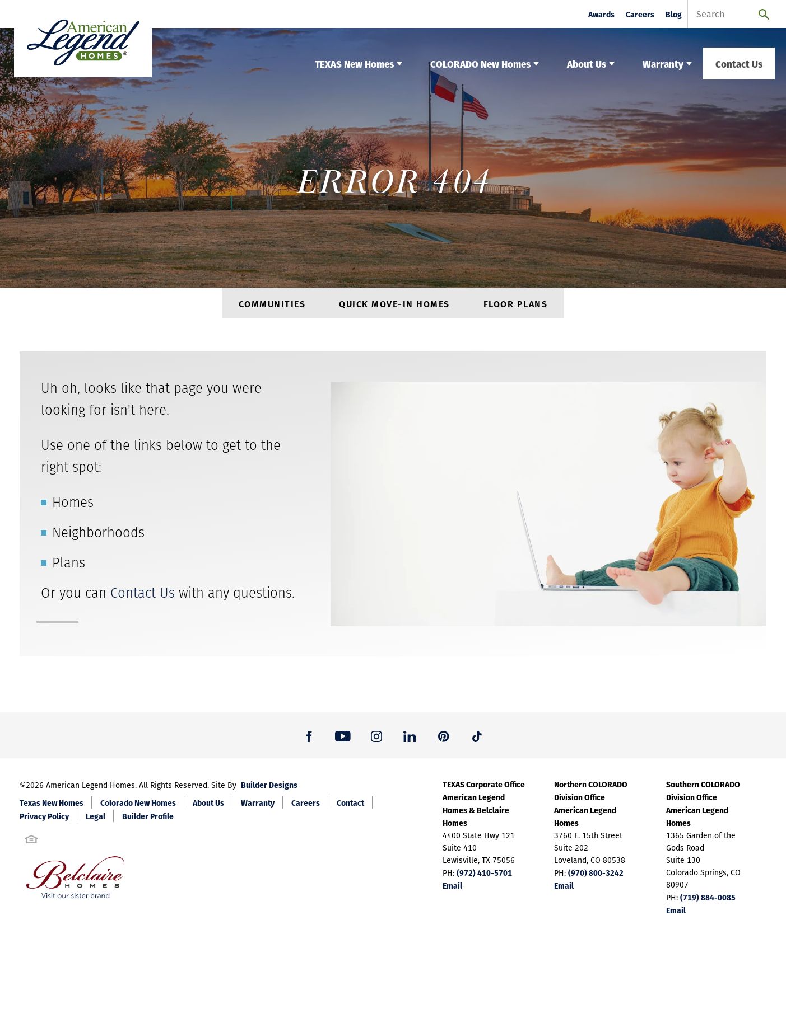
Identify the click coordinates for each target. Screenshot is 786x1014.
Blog (674, 14)
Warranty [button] (663, 63)
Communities (272, 306)
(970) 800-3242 (596, 877)
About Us (208, 807)
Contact (350, 807)
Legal (95, 820)
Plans (68, 567)
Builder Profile (148, 820)
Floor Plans (515, 306)
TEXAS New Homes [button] (354, 63)
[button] (309, 740)
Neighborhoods (98, 537)
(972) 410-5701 (484, 877)
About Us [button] (586, 63)
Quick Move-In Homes (394, 306)
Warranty (258, 807)
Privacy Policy (44, 820)
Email (452, 890)
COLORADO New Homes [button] (480, 63)
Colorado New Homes (138, 807)
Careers (640, 14)
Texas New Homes (51, 807)
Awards (601, 14)
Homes (73, 506)
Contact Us (738, 63)
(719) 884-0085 (708, 901)
